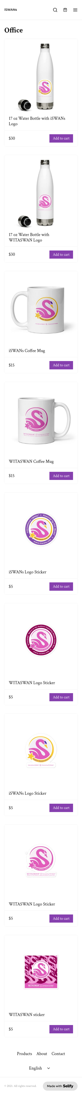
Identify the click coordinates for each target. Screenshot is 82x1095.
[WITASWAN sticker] (41, 972)
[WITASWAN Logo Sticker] (41, 640)
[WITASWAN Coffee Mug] (41, 418)
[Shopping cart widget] (65, 10)
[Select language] (40, 1068)
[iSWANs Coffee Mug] (41, 308)
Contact (58, 1054)
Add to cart (61, 138)
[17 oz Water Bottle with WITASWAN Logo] (41, 192)
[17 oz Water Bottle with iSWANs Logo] (41, 75)
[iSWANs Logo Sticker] (41, 529)
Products (24, 1054)
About (41, 1054)
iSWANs (10, 10)
